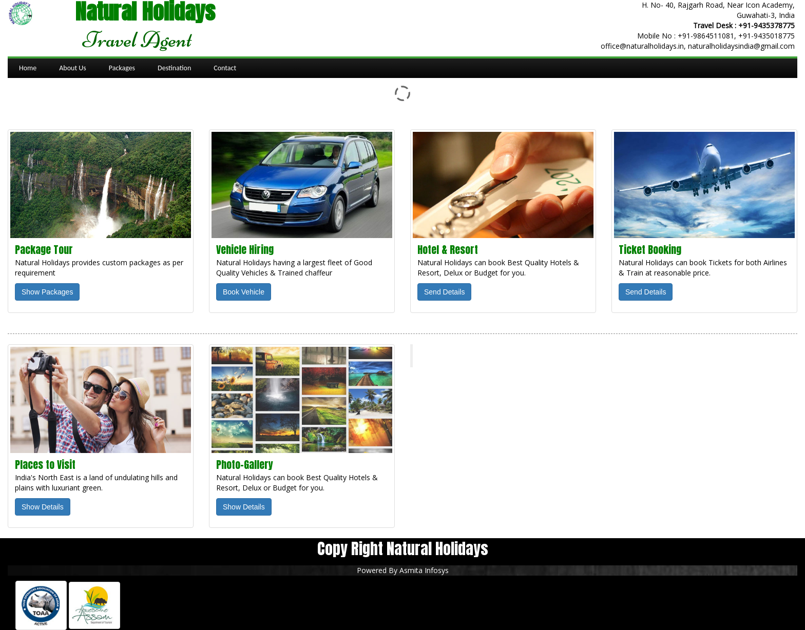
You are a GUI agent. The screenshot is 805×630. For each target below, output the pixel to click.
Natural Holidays (456, 355)
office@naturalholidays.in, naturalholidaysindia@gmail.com (698, 46)
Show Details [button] (43, 507)
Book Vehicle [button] (243, 292)
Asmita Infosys (424, 570)
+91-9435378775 (766, 25)
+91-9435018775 (766, 36)
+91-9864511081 (706, 36)
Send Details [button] (444, 292)
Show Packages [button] (47, 292)
